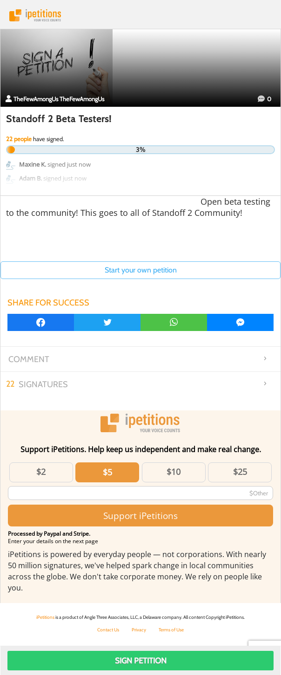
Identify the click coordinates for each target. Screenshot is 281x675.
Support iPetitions (140, 515)
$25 (240, 471)
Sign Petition (141, 660)
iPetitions (140, 15)
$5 (107, 472)
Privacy (139, 630)
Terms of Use (171, 630)
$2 (41, 471)
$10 (174, 471)
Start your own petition (141, 270)
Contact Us (108, 630)
